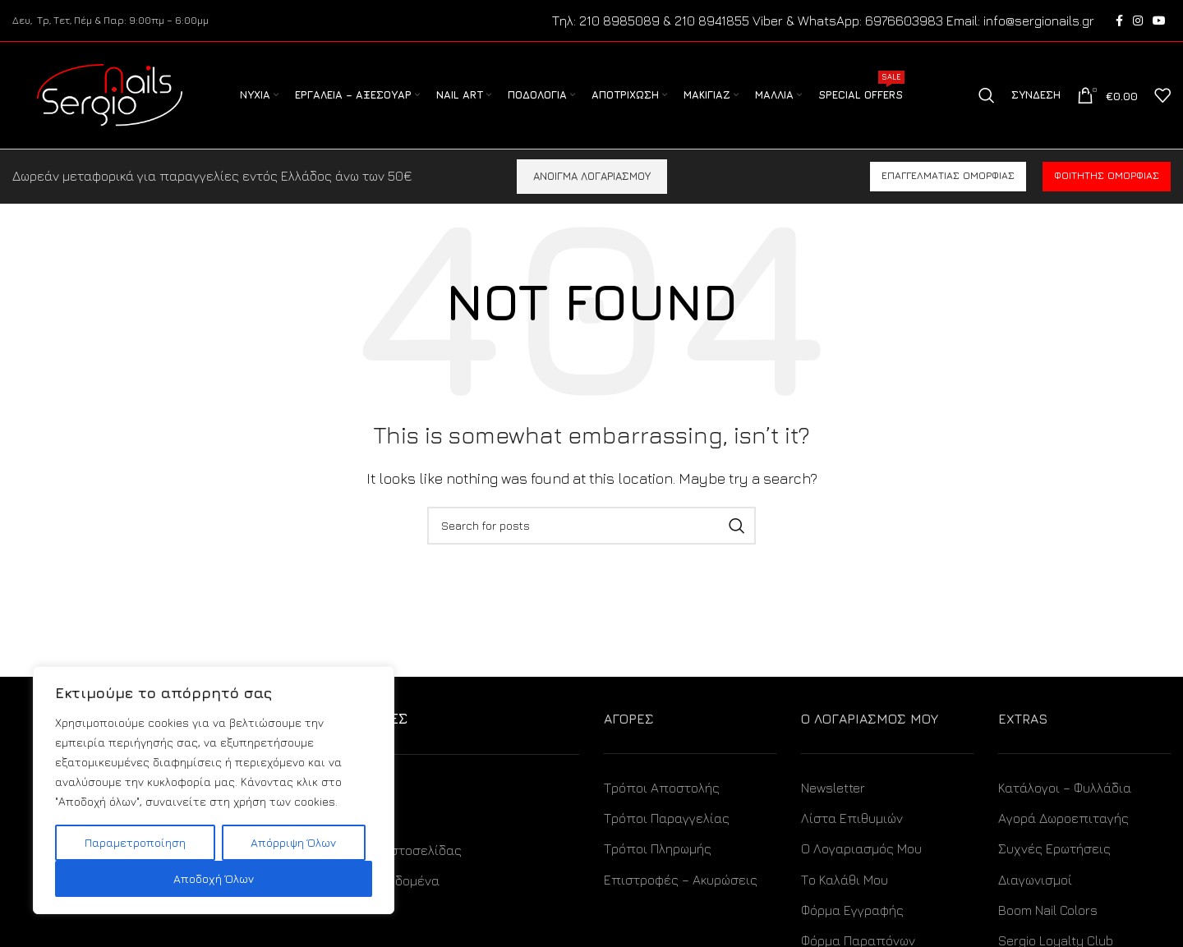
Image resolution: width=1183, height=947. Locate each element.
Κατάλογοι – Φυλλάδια (1064, 787)
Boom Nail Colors (1048, 910)
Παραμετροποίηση (135, 842)
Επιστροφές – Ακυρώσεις (680, 879)
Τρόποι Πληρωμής (657, 849)
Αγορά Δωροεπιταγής (1063, 818)
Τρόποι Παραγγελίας (667, 818)
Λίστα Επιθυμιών (852, 818)
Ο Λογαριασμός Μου (861, 849)
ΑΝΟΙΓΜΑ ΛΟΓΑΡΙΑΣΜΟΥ (592, 175)
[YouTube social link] (1159, 20)
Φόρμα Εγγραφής (852, 910)
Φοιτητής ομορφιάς (1106, 176)
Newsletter (833, 787)
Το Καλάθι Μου (844, 879)
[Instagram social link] (1138, 20)
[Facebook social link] (1119, 20)
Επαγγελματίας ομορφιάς (948, 176)
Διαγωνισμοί (1035, 879)
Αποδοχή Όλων (213, 878)
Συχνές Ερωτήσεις (1054, 849)
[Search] (986, 95)
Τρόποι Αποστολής (662, 787)
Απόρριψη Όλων (293, 842)
